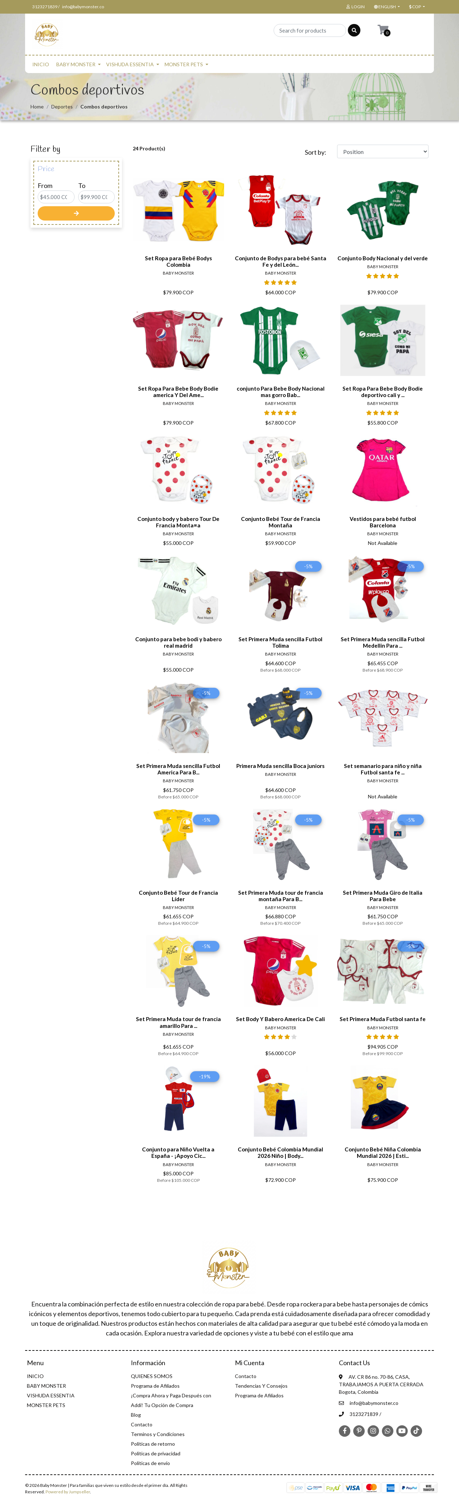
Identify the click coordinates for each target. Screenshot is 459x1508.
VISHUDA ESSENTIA (130, 64)
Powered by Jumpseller (68, 1491)
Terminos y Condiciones (158, 1434)
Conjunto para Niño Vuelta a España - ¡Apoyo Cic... (178, 1152)
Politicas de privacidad (155, 1453)
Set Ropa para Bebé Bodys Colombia (178, 261)
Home (37, 106)
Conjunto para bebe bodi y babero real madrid (178, 642)
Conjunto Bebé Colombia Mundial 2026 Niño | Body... (280, 1152)
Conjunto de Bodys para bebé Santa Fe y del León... (280, 261)
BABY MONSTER (75, 64)
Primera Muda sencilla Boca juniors (280, 766)
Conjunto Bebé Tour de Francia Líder (178, 895)
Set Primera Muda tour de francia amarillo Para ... (178, 1022)
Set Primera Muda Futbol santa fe (383, 1019)
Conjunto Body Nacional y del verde (382, 258)
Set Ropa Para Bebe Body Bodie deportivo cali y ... (382, 391)
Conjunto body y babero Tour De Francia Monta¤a (178, 522)
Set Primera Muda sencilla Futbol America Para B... (178, 769)
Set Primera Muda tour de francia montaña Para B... (280, 895)
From (45, 185)
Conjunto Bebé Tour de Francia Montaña (280, 522)
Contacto (141, 1424)
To (81, 185)
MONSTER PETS (184, 64)
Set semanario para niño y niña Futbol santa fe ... (383, 769)
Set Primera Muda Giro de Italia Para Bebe (382, 895)
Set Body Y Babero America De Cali (280, 1019)
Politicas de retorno (153, 1444)
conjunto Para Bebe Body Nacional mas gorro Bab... (281, 391)
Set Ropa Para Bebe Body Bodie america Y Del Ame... (178, 391)
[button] (386, 7)
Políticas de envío (150, 1463)
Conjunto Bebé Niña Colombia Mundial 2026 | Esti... (383, 1152)
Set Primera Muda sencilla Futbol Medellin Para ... (383, 642)
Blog (136, 1415)
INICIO (40, 64)
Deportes (62, 106)
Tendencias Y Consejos (261, 1386)
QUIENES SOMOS (151, 1376)
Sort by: (315, 152)
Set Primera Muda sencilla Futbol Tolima (280, 642)
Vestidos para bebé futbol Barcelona (383, 522)
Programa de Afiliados (155, 1386)
